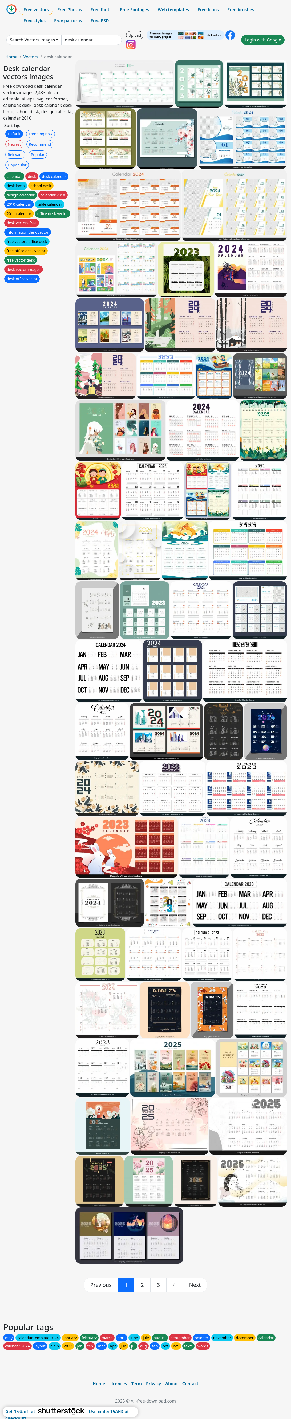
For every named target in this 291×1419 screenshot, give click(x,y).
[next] (195, 1285)
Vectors (30, 57)
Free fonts (101, 9)
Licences (118, 1384)
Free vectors (36, 9)
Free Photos (69, 9)
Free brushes (240, 9)
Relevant (15, 154)
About (171, 1384)
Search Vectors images (32, 40)
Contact (190, 1384)
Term (136, 1384)
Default (14, 133)
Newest (14, 144)
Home (11, 57)
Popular (38, 154)
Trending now (40, 133)
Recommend (40, 144)
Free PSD (100, 21)
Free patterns (68, 21)
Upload (134, 35)
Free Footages (134, 9)
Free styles (34, 21)
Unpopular (17, 164)
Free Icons (208, 9)
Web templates (173, 9)
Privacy (153, 1384)
